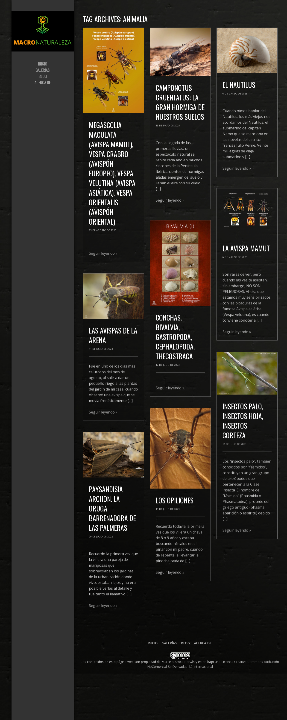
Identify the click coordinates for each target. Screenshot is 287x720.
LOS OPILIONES (174, 506)
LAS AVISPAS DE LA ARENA (113, 373)
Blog (185, 643)
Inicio (153, 643)
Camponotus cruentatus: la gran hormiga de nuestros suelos (180, 102)
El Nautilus (239, 85)
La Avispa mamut (246, 244)
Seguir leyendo (103, 253)
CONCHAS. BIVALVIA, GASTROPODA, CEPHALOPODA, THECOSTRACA (175, 342)
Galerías (169, 643)
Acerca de (202, 643)
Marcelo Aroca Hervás (178, 662)
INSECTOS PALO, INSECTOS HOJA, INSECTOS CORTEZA (243, 419)
